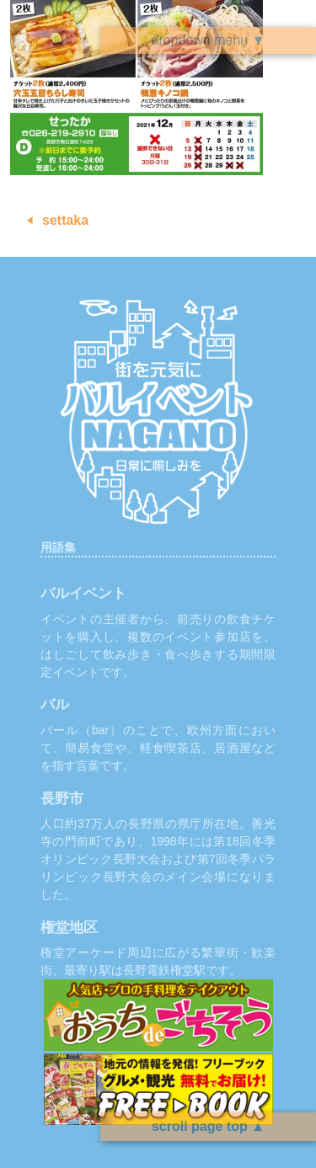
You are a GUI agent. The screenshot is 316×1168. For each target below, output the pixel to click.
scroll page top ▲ (208, 1126)
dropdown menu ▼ (208, 40)
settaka (65, 220)
